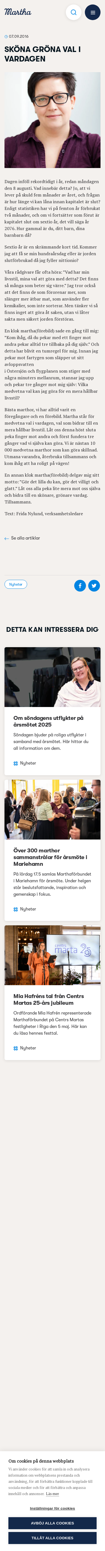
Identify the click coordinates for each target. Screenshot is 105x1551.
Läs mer (52, 1493)
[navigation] (17, 12)
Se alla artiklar (22, 538)
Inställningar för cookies (52, 1508)
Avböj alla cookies (52, 1523)
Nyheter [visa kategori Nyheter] (15, 584)
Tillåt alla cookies (52, 1538)
